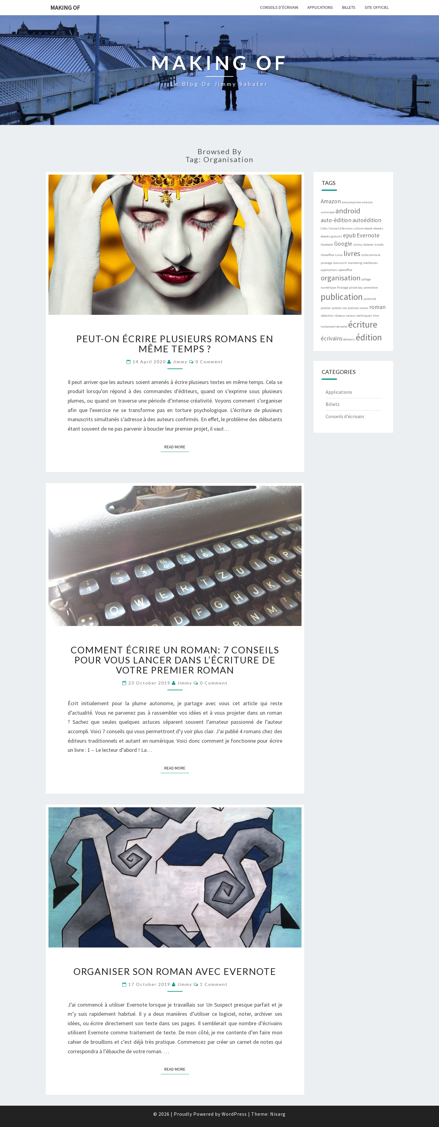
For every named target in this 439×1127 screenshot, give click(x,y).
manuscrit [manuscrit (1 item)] (340, 263)
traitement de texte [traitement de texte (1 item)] (334, 327)
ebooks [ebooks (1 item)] (378, 228)
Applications (320, 7)
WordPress (234, 1114)
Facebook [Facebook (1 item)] (327, 245)
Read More (176, 447)
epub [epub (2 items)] (349, 235)
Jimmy (180, 361)
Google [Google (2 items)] (343, 243)
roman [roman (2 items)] (377, 307)
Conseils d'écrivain (345, 416)
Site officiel (377, 7)
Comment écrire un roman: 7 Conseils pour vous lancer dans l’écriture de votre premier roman (175, 659)
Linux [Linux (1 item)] (339, 255)
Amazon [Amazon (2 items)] (331, 201)
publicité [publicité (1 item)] (370, 299)
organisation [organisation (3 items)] (341, 278)
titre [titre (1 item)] (376, 316)
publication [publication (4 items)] (342, 296)
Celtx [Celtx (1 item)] (324, 228)
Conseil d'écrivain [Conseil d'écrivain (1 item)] (341, 228)
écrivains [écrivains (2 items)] (331, 338)
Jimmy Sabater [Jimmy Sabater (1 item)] (363, 245)
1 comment (214, 984)
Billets (348, 7)
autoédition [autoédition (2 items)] (366, 220)
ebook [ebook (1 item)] (368, 228)
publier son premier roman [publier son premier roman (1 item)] (350, 308)
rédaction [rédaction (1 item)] (327, 316)
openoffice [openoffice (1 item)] (345, 270)
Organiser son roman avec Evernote (174, 971)
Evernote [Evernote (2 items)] (368, 235)
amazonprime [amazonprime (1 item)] (351, 202)
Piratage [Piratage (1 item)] (342, 288)
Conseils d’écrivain (279, 7)
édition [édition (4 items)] (369, 337)
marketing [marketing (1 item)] (355, 263)
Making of (65, 7)
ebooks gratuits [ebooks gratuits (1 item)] (331, 236)
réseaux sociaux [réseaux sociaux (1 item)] (345, 316)
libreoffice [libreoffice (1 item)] (327, 255)
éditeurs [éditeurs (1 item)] (349, 339)
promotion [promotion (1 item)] (371, 288)
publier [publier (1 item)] (326, 308)
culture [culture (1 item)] (358, 228)
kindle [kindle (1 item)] (379, 245)
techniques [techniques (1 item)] (364, 316)
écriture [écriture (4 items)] (362, 324)
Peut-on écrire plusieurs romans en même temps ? (174, 343)
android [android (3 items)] (347, 210)
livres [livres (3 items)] (352, 253)
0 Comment (209, 361)
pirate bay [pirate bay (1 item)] (356, 288)
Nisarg (278, 1114)
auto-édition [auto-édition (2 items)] (336, 220)
